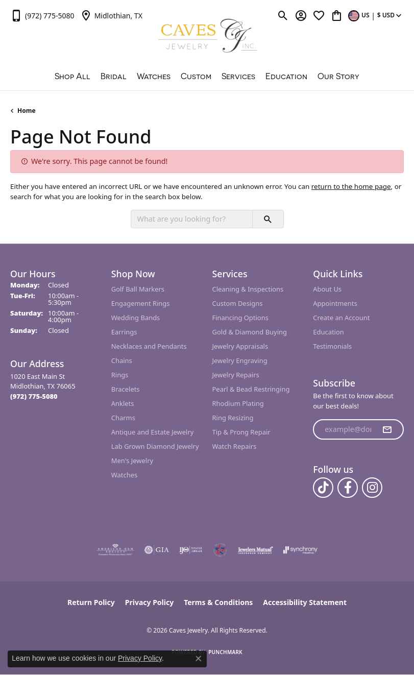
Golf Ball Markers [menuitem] (137, 289)
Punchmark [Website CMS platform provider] (225, 652)
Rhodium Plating (238, 403)
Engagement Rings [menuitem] (140, 303)
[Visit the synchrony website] (300, 550)
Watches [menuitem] (124, 474)
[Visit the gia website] (156, 550)
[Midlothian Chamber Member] (220, 550)
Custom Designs (237, 303)
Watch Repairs (234, 446)
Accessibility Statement (305, 602)
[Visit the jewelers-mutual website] (255, 550)
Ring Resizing (233, 417)
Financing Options (240, 317)
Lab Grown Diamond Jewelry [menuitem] (155, 446)
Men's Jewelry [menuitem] (132, 460)
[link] (42, 15)
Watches (154, 76)
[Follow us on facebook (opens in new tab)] (347, 487)
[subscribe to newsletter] (387, 429)
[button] (283, 15)
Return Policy (91, 602)
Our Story (338, 76)
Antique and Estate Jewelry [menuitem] (152, 432)
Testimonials (332, 346)
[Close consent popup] (199, 659)
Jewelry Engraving (239, 360)
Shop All (72, 76)
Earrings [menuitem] (124, 331)
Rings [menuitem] (120, 374)
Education (286, 76)
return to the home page (351, 186)
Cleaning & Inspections (248, 289)
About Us (327, 289)
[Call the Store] (34, 396)
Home (26, 110)
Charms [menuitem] (123, 417)
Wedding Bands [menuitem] (135, 317)
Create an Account (341, 317)
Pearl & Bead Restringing (251, 389)
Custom (196, 76)
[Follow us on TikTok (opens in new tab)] (323, 487)
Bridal (114, 76)
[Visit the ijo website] (190, 550)
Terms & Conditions (218, 602)
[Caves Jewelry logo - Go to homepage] (207, 37)
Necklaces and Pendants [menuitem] (149, 346)
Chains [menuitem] (121, 360)
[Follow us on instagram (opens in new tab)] (372, 487)
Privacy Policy (149, 602)
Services (238, 76)
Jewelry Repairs (235, 374)
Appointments (335, 303)
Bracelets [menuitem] (125, 389)
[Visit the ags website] (115, 550)
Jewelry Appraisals (240, 346)
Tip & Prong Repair (241, 432)
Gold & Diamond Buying (249, 331)
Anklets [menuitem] (122, 403)
